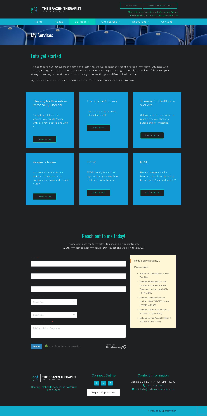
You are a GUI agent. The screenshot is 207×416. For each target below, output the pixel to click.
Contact (166, 21)
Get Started (109, 21)
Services (81, 21)
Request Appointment (103, 392)
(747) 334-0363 (170, 15)
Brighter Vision (169, 411)
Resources (139, 21)
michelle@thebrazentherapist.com (144, 15)
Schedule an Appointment (160, 6)
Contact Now (131, 6)
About (59, 21)
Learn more (45, 139)
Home (39, 21)
